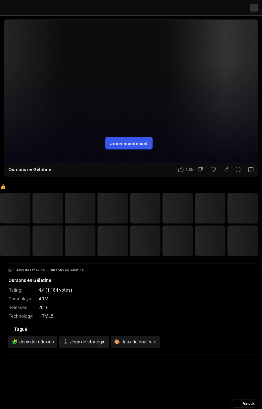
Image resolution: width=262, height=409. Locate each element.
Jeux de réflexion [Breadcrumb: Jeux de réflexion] (30, 269)
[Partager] (226, 170)
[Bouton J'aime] (186, 169)
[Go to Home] (10, 269)
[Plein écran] (238, 170)
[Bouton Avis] (251, 170)
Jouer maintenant (129, 143)
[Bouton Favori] (213, 170)
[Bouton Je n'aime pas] (200, 170)
